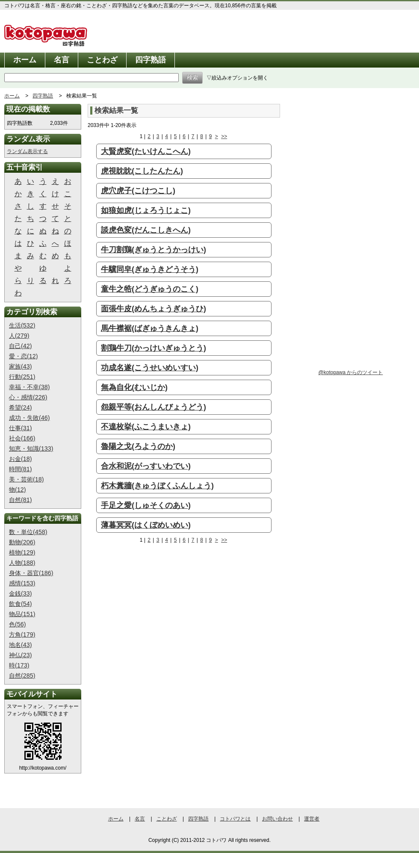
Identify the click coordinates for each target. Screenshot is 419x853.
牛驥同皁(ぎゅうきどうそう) (149, 269)
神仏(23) (20, 655)
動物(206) (22, 542)
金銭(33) (20, 593)
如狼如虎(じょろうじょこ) (146, 210)
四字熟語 (150, 60)
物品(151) (22, 614)
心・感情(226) (28, 397)
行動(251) (22, 376)
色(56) (17, 624)
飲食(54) (20, 603)
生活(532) (22, 325)
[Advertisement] (141, 609)
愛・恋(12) (23, 356)
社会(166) (22, 438)
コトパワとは (235, 819)
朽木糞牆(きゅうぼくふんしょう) (157, 485)
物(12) (17, 489)
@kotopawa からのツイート (351, 372)
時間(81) (20, 469)
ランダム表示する (27, 151)
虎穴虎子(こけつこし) (138, 190)
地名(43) (20, 644)
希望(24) (20, 407)
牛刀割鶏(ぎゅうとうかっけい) (153, 249)
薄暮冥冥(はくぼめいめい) (146, 525)
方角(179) (22, 634)
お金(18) (20, 458)
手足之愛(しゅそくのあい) (146, 505)
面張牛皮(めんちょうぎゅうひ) (153, 308)
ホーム (24, 60)
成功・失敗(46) (29, 417)
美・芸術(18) (26, 479)
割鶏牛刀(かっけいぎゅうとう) (153, 348)
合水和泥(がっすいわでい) (146, 466)
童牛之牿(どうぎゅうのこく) (149, 289)
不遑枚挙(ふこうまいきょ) (146, 426)
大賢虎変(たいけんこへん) (146, 151)
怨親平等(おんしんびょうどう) (153, 407)
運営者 (311, 819)
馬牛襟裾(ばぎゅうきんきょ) (149, 328)
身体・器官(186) (31, 573)
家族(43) (20, 366)
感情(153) (22, 583)
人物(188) (22, 562)
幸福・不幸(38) (29, 387)
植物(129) (22, 552)
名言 (61, 60)
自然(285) (22, 675)
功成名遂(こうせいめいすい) (149, 367)
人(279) (19, 335)
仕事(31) (20, 428)
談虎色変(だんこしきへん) (146, 230)
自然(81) (20, 499)
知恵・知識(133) (31, 448)
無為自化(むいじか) (134, 387)
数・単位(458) (28, 531)
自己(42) (20, 345)
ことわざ (102, 60)
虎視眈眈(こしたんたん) (142, 171)
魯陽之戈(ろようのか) (138, 446)
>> (224, 136)
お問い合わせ (277, 819)
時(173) (19, 665)
